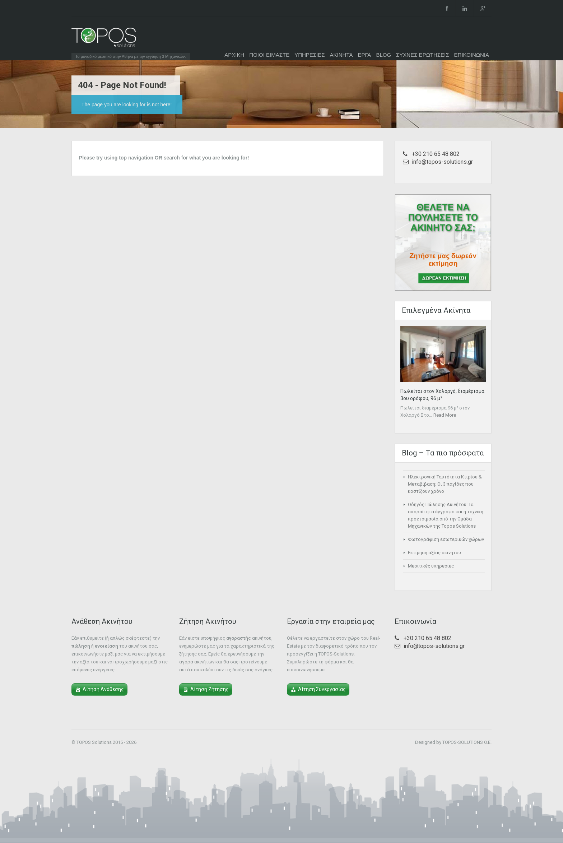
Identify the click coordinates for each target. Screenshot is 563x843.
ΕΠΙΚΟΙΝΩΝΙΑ (471, 55)
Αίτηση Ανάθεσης (103, 689)
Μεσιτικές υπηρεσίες (431, 566)
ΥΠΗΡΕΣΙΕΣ (309, 55)
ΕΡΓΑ (364, 55)
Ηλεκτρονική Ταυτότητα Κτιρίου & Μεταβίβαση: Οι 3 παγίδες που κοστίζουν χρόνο (445, 484)
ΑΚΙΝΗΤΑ (341, 55)
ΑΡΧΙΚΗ (234, 55)
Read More (444, 415)
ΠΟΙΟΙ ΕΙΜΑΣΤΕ (269, 55)
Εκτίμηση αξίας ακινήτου (434, 552)
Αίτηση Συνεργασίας (322, 689)
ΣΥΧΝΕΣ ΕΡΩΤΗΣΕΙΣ (422, 55)
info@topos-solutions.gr (442, 161)
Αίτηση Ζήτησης (209, 689)
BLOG (383, 55)
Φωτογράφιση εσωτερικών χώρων (446, 539)
